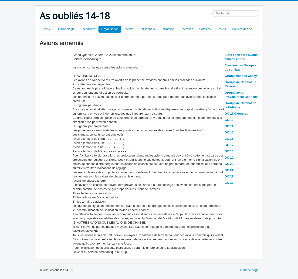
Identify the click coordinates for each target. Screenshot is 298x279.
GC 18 (229, 151)
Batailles (205, 29)
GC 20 (229, 164)
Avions (129, 29)
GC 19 (229, 157)
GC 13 (229, 120)
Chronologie (66, 29)
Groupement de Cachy (241, 76)
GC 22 (229, 176)
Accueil (47, 29)
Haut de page (249, 270)
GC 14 (229, 126)
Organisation (110, 29)
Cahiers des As (242, 29)
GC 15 (229, 132)
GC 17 (229, 145)
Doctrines (186, 29)
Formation (167, 29)
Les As (221, 29)
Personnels (147, 29)
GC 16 (229, 138)
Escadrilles (88, 29)
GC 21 (229, 170)
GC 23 (229, 182)
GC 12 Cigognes (236, 113)
